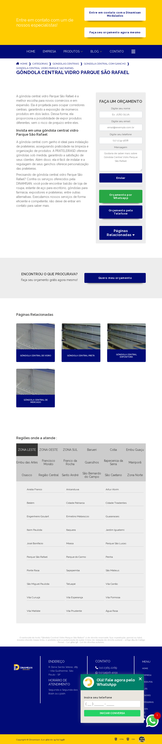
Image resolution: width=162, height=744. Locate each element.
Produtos (71, 51)
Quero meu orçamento (115, 278)
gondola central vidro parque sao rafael (45, 68)
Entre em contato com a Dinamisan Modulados (115, 14)
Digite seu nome (120, 108)
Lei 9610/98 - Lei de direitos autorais (85, 642)
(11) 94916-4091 (106, 672)
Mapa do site (145, 713)
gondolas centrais (66, 63)
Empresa (49, 51)
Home (31, 51)
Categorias (40, 63)
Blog (94, 51)
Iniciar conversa (112, 713)
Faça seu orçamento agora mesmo (114, 32)
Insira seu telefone (98, 697)
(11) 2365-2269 (106, 667)
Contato (117, 51)
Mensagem (120, 147)
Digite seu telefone (121, 134)
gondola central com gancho (105, 63)
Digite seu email (120, 121)
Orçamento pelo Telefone (121, 212)
